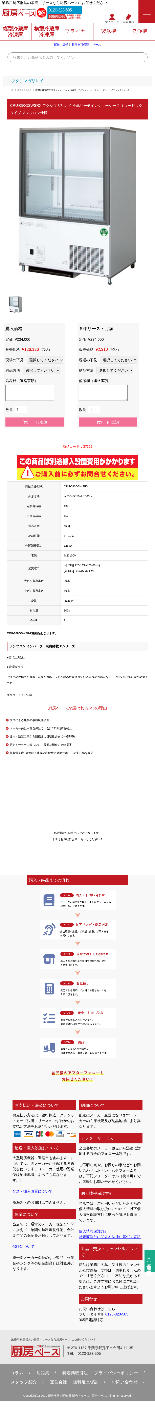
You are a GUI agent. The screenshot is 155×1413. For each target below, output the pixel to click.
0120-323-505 (60, 10)
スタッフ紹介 (24, 1382)
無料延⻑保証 (85, 1382)
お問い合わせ (125, 1382)
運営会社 (58, 1382)
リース (96, 44)
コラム (17, 1372)
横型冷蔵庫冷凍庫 (46, 31)
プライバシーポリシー (116, 1372)
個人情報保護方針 (93, 1231)
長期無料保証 (80, 44)
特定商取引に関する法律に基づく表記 (110, 1237)
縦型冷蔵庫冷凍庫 (15, 31)
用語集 (43, 1372)
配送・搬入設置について (32, 1191)
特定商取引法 (75, 1372)
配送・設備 (61, 44)
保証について (23, 1246)
